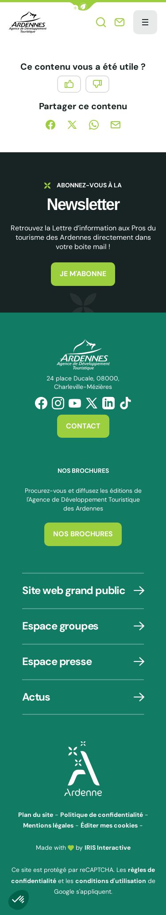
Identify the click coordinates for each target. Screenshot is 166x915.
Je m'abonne (83, 273)
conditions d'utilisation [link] (110, 881)
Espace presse (56, 661)
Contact (83, 426)
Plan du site (35, 815)
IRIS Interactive (108, 848)
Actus (36, 697)
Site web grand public (73, 590)
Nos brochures (83, 534)
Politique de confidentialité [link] (101, 815)
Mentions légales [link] (48, 825)
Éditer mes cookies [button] (109, 825)
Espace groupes (60, 626)
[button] (83, 6)
